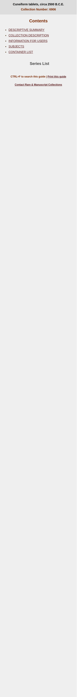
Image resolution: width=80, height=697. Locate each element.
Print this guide (57, 76)
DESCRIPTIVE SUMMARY (27, 30)
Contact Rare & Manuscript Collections (38, 84)
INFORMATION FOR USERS (28, 41)
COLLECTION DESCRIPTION (29, 35)
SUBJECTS (16, 46)
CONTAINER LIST (21, 52)
